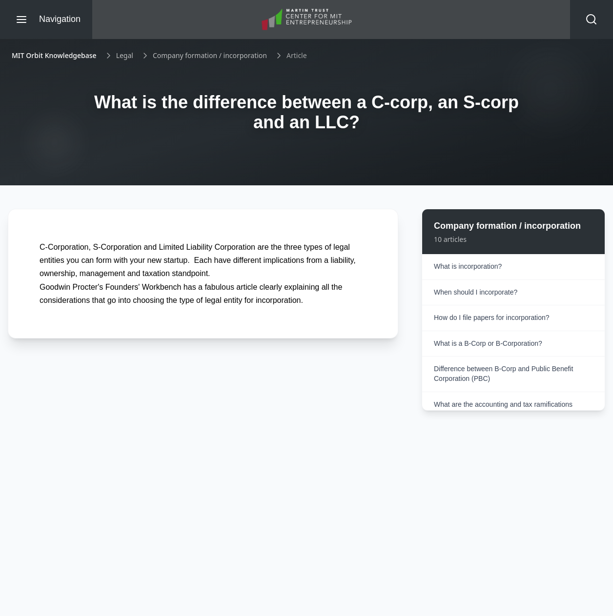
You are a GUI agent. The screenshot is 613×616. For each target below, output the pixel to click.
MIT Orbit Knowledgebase (54, 55)
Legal (124, 55)
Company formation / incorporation (210, 55)
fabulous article (231, 287)
